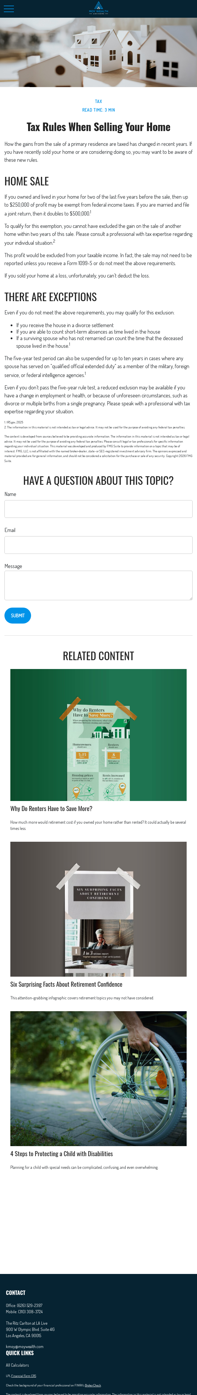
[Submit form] (17, 616)
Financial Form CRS (23, 1376)
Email (9, 530)
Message (13, 566)
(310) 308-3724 (30, 1311)
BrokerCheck (93, 1385)
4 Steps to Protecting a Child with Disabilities (61, 1153)
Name (10, 494)
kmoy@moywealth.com (24, 1346)
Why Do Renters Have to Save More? (51, 808)
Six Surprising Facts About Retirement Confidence (66, 983)
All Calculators (17, 1365)
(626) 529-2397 (29, 1305)
